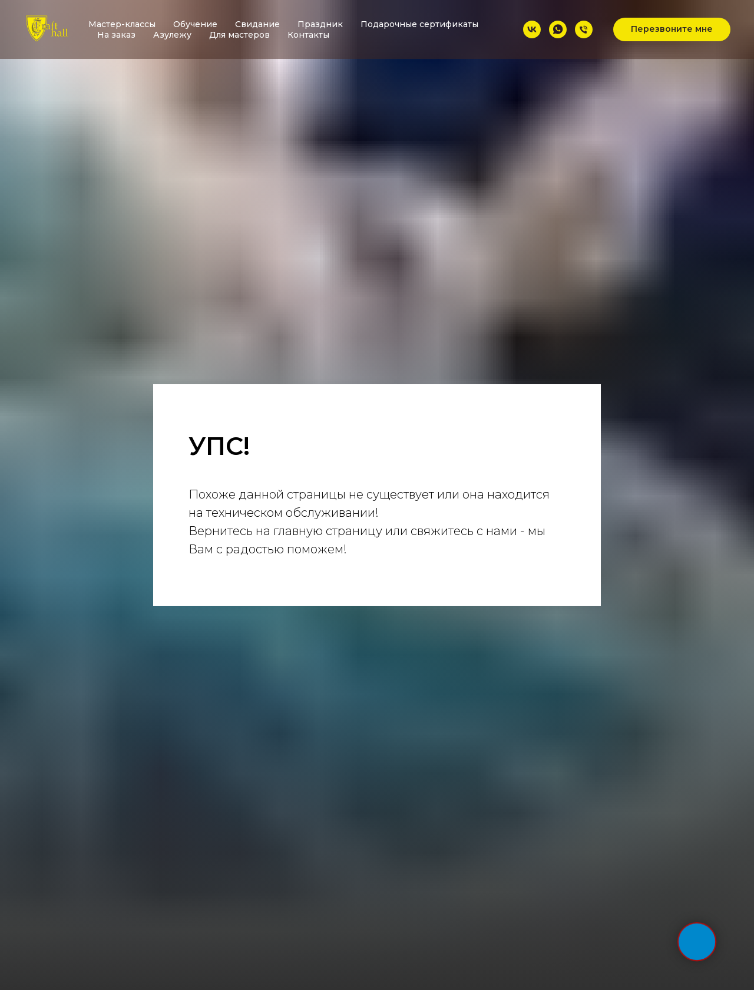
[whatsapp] (558, 29)
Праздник (320, 24)
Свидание (257, 24)
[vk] (532, 29)
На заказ (116, 34)
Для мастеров (239, 34)
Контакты (308, 34)
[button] (671, 29)
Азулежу (172, 34)
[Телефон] (584, 29)
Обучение (195, 24)
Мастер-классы (122, 24)
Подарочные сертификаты (419, 24)
